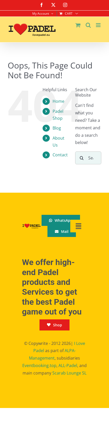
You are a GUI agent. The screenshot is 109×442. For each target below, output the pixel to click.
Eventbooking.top (39, 365)
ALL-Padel (67, 365)
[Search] (81, 157)
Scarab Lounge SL (69, 373)
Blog (57, 128)
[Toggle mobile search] (88, 25)
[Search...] (88, 157)
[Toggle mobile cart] (78, 25)
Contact (60, 155)
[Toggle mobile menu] (98, 25)
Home (58, 101)
